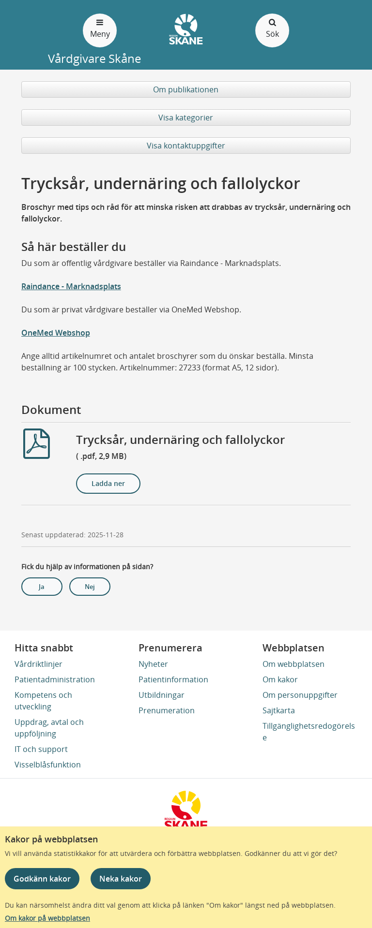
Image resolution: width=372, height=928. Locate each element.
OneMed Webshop (55, 332)
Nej (90, 586)
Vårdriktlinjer (38, 664)
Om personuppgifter (300, 695)
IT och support (41, 749)
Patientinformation (173, 679)
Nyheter (153, 664)
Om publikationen (185, 89)
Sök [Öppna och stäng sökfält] (272, 27)
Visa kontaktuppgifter (186, 145)
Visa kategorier (185, 117)
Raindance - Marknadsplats (71, 286)
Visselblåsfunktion (48, 764)
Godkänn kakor (42, 878)
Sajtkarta (279, 710)
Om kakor (280, 679)
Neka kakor (120, 878)
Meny (100, 27)
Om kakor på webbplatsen (47, 918)
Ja (42, 586)
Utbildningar (162, 695)
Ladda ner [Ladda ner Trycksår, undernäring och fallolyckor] (108, 483)
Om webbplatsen (294, 664)
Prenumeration (167, 710)
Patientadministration (55, 679)
